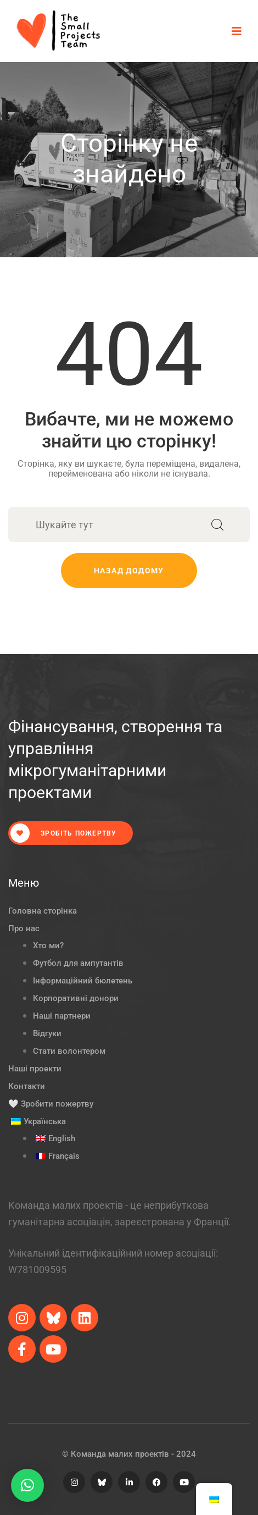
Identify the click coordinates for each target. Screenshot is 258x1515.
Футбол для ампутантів (78, 963)
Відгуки (47, 1033)
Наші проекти (34, 1069)
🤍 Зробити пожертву (50, 1104)
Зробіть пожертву (63, 833)
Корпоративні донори (76, 998)
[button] (27, 1485)
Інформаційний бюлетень (82, 981)
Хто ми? (48, 945)
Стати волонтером (69, 1051)
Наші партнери (62, 1016)
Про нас (24, 928)
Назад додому (129, 570)
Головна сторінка (42, 911)
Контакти (26, 1086)
